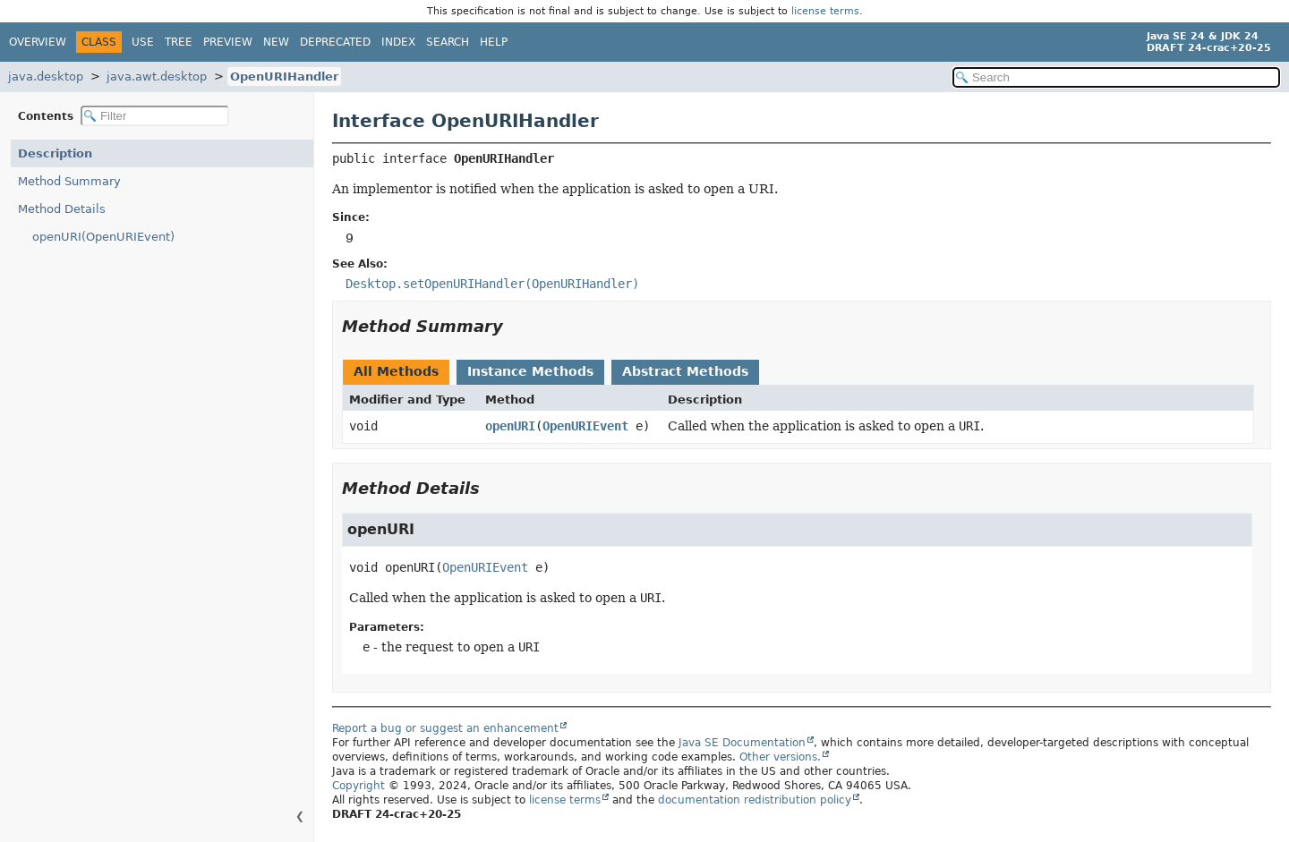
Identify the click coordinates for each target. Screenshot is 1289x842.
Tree (178, 42)
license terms (825, 11)
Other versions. (780, 757)
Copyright (358, 785)
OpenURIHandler (284, 76)
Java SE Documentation (742, 742)
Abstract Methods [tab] (685, 371)
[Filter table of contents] (155, 116)
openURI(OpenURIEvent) (103, 236)
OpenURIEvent (585, 426)
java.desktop (45, 76)
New (276, 42)
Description (55, 153)
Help (494, 42)
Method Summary (69, 181)
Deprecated (335, 42)
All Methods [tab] (396, 371)
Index (398, 42)
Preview (227, 42)
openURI (510, 426)
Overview (37, 42)
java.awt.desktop (157, 76)
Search (447, 42)
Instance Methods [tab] (530, 371)
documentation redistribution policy (754, 800)
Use (143, 42)
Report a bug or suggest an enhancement (445, 728)
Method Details (62, 209)
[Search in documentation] (1116, 77)
